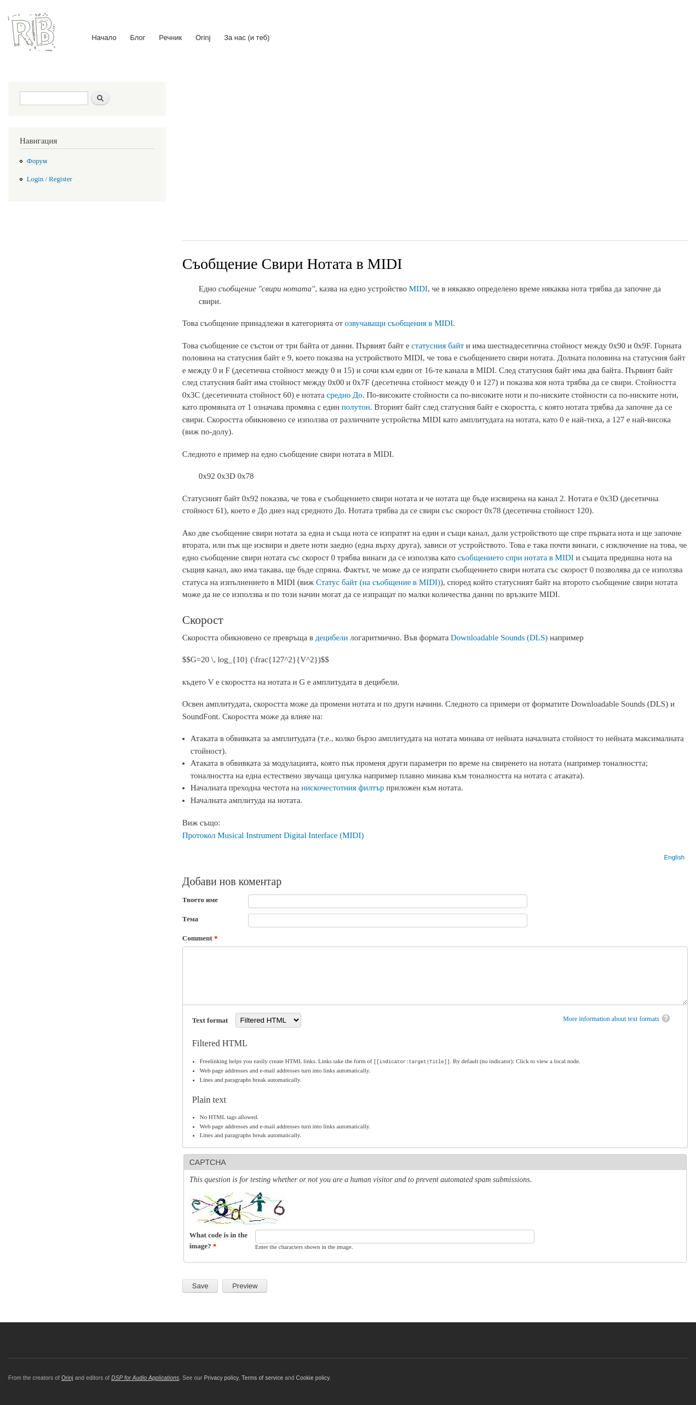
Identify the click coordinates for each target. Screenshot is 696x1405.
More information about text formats (611, 1019)
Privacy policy (221, 1377)
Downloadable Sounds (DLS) (499, 637)
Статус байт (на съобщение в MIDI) (378, 582)
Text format (211, 1020)
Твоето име (200, 900)
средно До (345, 395)
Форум (37, 161)
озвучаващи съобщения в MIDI (398, 323)
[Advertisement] (435, 153)
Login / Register (49, 179)
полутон (356, 407)
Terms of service (262, 1377)
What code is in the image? (218, 1239)
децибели (331, 637)
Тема (190, 919)
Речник (170, 37)
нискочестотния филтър (342, 787)
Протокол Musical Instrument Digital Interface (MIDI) (273, 835)
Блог (137, 37)
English (674, 857)
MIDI (418, 288)
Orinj (202, 37)
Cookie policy (312, 1377)
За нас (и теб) (246, 37)
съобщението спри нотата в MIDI (515, 557)
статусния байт (437, 345)
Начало (103, 37)
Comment (200, 938)
